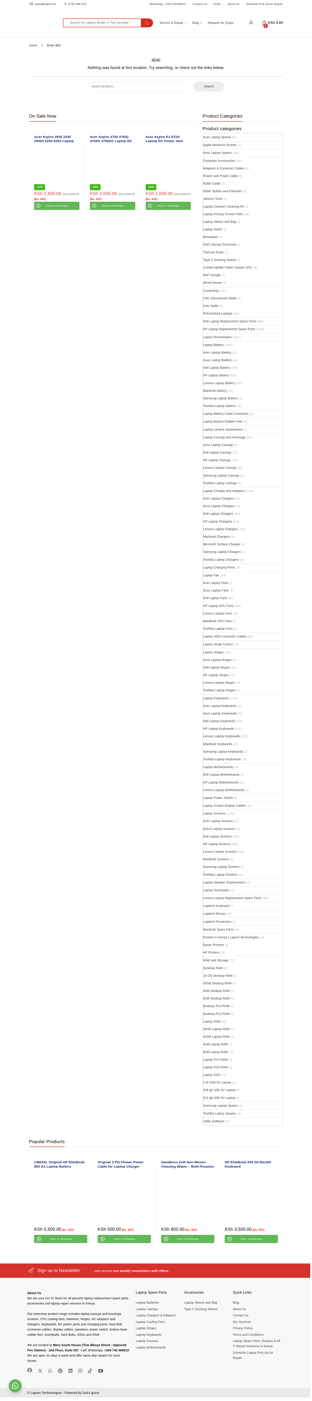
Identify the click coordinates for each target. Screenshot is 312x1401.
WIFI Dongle (212, 275)
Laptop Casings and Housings (224, 437)
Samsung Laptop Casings (221, 475)
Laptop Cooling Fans (150, 1322)
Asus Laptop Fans (216, 590)
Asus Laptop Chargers (219, 506)
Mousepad (210, 237)
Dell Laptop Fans (215, 598)
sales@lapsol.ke (42, 4)
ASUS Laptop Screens (219, 829)
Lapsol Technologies (217, 337)
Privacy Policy (243, 1328)
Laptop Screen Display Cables (224, 805)
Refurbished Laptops (218, 313)
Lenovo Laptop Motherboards (224, 790)
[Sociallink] (29, 1370)
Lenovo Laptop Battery (219, 383)
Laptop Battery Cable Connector (226, 413)
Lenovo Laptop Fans (217, 613)
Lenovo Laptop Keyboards (221, 736)
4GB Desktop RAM (216, 991)
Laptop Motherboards (218, 767)
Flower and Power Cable (220, 176)
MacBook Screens (216, 859)
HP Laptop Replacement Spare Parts (229, 329)
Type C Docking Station (219, 260)
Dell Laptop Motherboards (221, 774)
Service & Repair (171, 23)
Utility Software (214, 1121)
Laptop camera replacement (223, 429)
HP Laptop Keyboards (218, 728)
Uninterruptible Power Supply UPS (227, 267)
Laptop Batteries (147, 1302)
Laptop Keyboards (216, 698)
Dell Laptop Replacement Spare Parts (230, 321)
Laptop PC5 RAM (215, 1067)
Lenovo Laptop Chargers (220, 529)
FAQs (217, 4)
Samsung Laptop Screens (221, 866)
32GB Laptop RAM (216, 1036)
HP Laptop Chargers (217, 521)
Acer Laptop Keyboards (219, 706)
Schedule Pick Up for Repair (264, 4)
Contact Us (199, 4)
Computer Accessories (219, 160)
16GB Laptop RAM (216, 1029)
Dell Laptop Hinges (216, 667)
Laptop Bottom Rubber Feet (222, 421)
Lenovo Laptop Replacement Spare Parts (232, 898)
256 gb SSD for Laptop (219, 1090)
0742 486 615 (74, 4)
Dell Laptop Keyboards (219, 721)
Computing (210, 290)
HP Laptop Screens (217, 844)
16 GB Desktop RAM (218, 975)
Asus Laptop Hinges (217, 660)
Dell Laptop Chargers (218, 513)
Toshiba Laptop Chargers (221, 559)
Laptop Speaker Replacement (224, 882)
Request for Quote (221, 23)
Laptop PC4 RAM (215, 1059)
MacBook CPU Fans (217, 621)
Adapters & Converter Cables (223, 168)
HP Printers (211, 952)
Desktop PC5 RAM (216, 1014)
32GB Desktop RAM (217, 983)
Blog (195, 23)
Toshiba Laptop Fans (218, 628)
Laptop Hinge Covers (218, 644)
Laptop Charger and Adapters (224, 491)
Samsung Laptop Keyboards (223, 751)
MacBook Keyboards (217, 744)
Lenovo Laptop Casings (219, 467)
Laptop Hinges (213, 652)
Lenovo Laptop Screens (220, 851)
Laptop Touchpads (216, 890)
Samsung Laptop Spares (220, 1105)
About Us (233, 4)
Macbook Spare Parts (218, 929)
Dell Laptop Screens (217, 836)
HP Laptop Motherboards (221, 782)
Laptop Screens (214, 813)
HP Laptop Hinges (216, 675)
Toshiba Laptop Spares (219, 1113)
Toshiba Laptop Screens (220, 874)
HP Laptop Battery (216, 375)
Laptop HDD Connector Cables (225, 636)
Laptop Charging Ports (219, 567)
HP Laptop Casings (216, 460)
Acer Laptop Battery (217, 352)
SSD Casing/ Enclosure (219, 244)
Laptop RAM (212, 1021)
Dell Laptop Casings (217, 452)
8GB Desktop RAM (216, 998)
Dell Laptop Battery (216, 367)
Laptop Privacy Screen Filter (223, 214)
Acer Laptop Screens (218, 821)
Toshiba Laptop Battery (219, 406)
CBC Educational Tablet (220, 298)
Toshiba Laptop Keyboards (222, 759)
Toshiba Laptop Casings (220, 483)
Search (209, 86)
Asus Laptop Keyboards (220, 713)
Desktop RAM (213, 968)
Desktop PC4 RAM (216, 1006)
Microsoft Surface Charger (221, 544)
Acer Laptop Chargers (218, 498)
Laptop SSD (211, 1075)
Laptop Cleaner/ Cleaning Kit (223, 206)
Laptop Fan (211, 575)
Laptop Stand (212, 229)
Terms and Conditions (248, 1334)
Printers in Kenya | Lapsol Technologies (231, 937)
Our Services (242, 1322)
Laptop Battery (213, 345)
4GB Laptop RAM (215, 1044)
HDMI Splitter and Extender (222, 191)
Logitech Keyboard (216, 906)
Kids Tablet (211, 306)
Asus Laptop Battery (217, 360)
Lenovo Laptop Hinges (219, 682)
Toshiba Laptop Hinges (219, 690)
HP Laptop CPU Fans (218, 606)
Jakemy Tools (212, 198)
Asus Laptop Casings (218, 445)
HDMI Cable (211, 183)
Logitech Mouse (214, 913)
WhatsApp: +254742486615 (167, 4)
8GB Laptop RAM (215, 1052)
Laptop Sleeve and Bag (219, 221)
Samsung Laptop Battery (220, 398)
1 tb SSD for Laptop (217, 1082)
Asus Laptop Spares (217, 152)
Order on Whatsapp (57, 205)
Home (33, 45)
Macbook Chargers (216, 536)
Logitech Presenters (217, 921)
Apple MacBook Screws (220, 145)
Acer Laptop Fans (215, 583)
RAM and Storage (215, 960)
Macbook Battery (215, 390)
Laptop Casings (147, 1309)
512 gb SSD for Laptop (219, 1097)
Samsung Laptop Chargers (222, 552)
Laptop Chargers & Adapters (156, 1315)
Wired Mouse (212, 282)
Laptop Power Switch (218, 798)
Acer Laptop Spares (217, 137)
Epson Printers (213, 945)
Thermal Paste (213, 252)
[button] (15, 1385)
